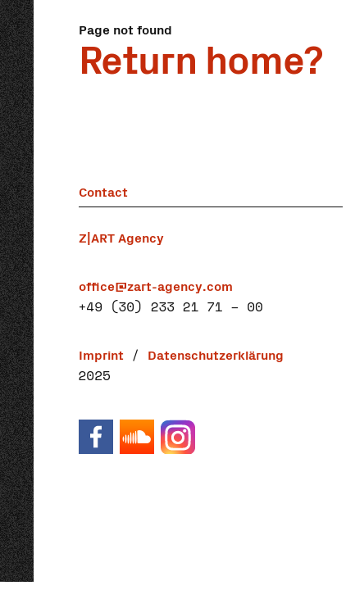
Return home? (200, 57)
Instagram (177, 437)
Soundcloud (136, 437)
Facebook (95, 437)
